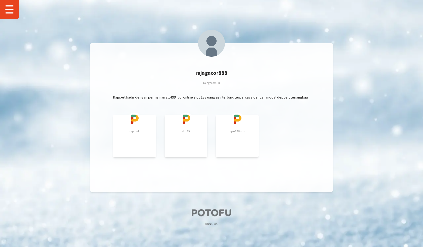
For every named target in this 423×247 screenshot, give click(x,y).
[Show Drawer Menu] (9, 9)
